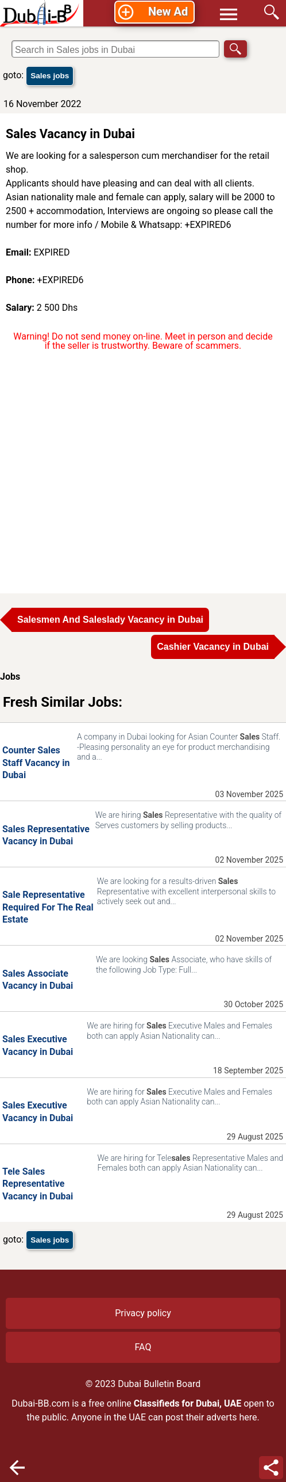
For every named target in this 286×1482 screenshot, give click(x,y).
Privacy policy (143, 1313)
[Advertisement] (143, 470)
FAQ (143, 1347)
